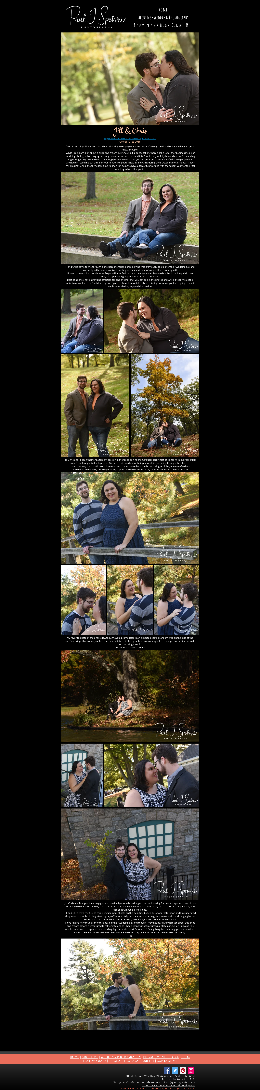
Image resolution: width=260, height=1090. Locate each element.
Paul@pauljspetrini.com (179, 1082)
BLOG (185, 1057)
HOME (74, 1057)
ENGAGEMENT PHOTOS (161, 1057)
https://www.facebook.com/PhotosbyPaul (168, 1085)
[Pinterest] (183, 1070)
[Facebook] (167, 1070)
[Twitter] (175, 1070)
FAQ (127, 1060)
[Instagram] (191, 1070)
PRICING (115, 1060)
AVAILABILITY (143, 1060)
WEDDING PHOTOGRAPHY (120, 1057)
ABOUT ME (90, 1057)
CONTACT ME (167, 1060)
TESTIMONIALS (94, 1060)
